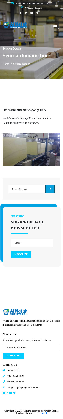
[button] (55, 25)
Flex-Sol (43, 413)
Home (6, 64)
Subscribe (13, 355)
